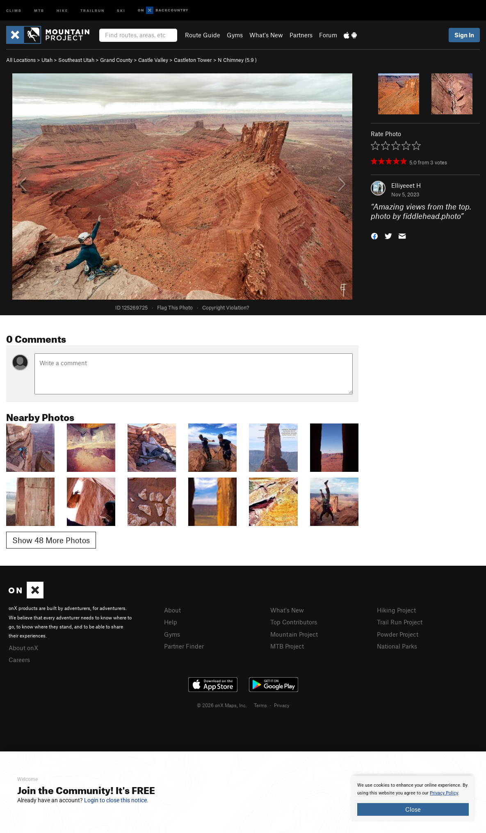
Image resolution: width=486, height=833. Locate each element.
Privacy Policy (444, 793)
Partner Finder (184, 646)
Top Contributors (293, 622)
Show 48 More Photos (51, 540)
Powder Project (397, 634)
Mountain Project (294, 634)
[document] (413, 798)
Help (170, 622)
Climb (14, 10)
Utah (46, 60)
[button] (374, 235)
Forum (328, 35)
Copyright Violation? (225, 307)
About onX (23, 647)
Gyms (235, 35)
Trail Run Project (399, 622)
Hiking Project (396, 610)
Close (413, 809)
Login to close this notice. (116, 800)
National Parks (397, 646)
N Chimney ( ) (237, 60)
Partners (301, 35)
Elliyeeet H (406, 185)
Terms (260, 705)
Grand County (116, 60)
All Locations (21, 60)
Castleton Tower (193, 60)
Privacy (282, 705)
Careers (19, 659)
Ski (121, 10)
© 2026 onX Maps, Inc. (222, 705)
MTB (39, 10)
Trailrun (92, 10)
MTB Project (287, 646)
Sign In (464, 35)
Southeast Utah (76, 60)
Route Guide (202, 35)
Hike (62, 10)
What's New (266, 35)
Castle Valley (153, 60)
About (172, 610)
